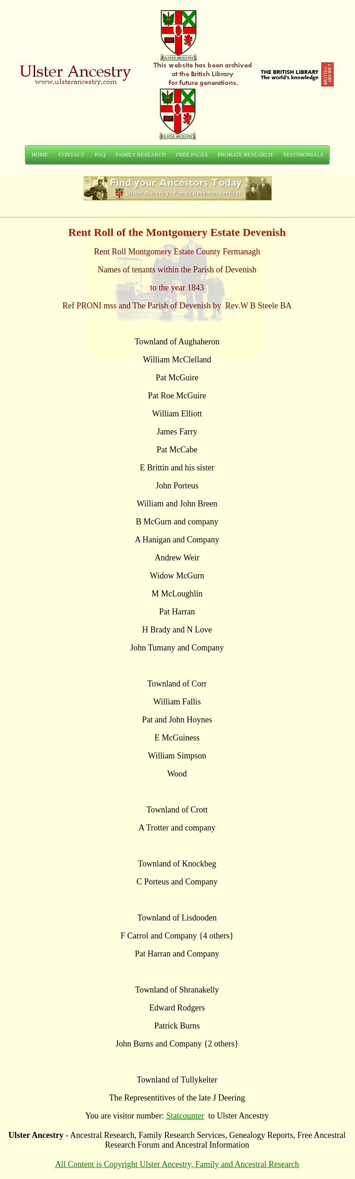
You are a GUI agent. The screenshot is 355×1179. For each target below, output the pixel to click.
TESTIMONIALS (303, 154)
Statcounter (185, 1115)
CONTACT (72, 154)
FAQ (100, 154)
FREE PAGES (192, 154)
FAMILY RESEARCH (141, 154)
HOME (39, 154)
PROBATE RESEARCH (245, 154)
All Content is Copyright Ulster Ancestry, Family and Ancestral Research (177, 1164)
